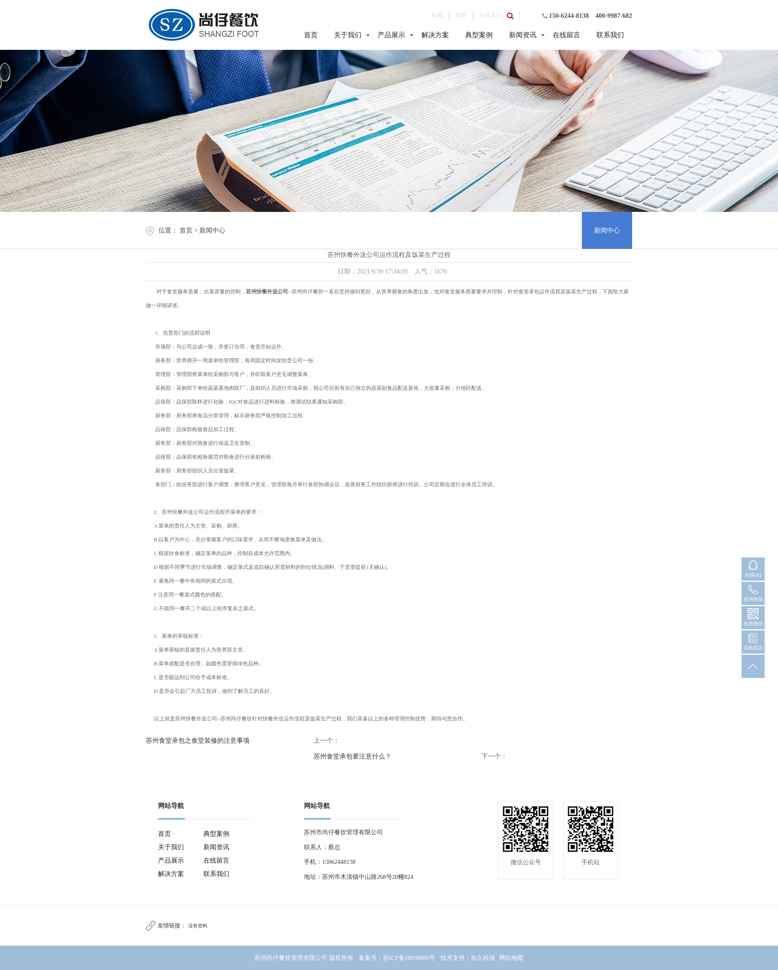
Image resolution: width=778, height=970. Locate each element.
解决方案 (435, 35)
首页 (311, 35)
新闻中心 (212, 230)
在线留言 (490, 15)
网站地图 (511, 958)
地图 (460, 15)
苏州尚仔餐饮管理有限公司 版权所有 (303, 958)
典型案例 (479, 35)
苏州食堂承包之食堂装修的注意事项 (198, 740)
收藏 (436, 15)
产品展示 (391, 35)
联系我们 (610, 35)
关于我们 (347, 35)
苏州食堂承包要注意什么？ (352, 756)
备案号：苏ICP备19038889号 (397, 958)
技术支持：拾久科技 (467, 958)
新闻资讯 (522, 35)
